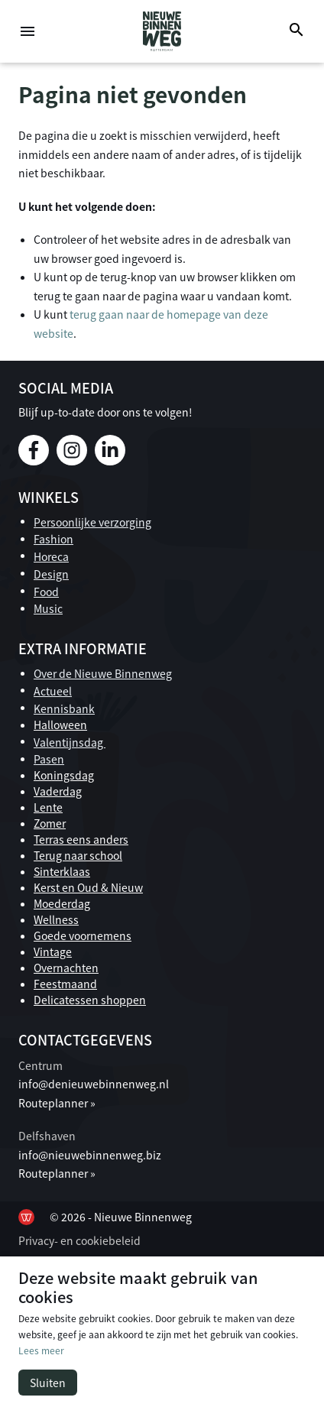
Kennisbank (64, 708)
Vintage (53, 951)
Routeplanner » (57, 1102)
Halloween (60, 724)
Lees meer (41, 1350)
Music (48, 608)
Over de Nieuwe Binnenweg (103, 673)
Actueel (53, 691)
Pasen (49, 759)
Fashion (53, 538)
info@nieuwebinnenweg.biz (89, 1154)
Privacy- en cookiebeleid (79, 1240)
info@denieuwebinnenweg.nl (93, 1083)
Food (46, 591)
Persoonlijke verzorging (92, 522)
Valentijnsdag (69, 742)
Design (51, 574)
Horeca (51, 556)
